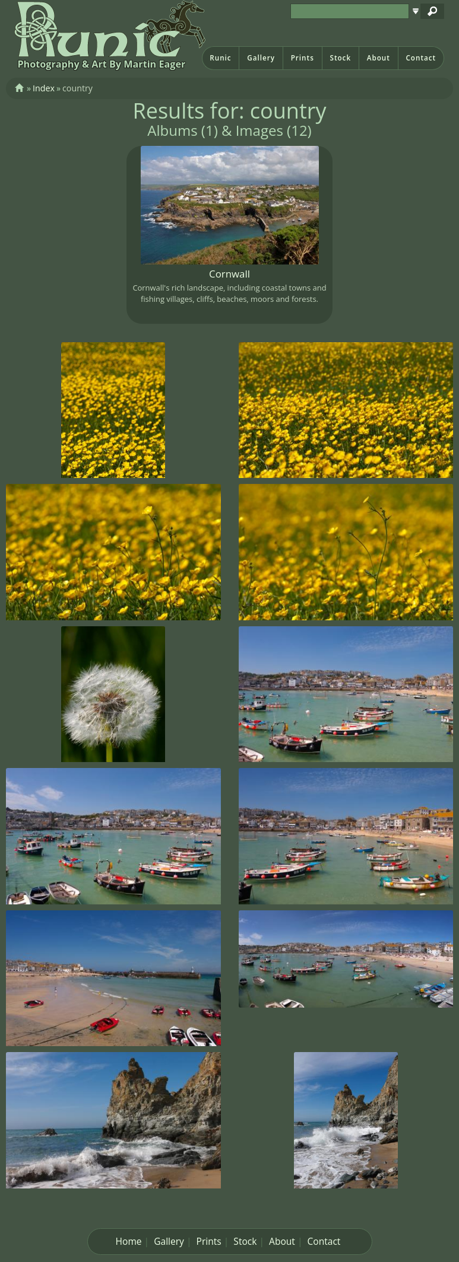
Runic (220, 57)
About (378, 57)
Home (129, 1241)
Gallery (261, 57)
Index (44, 88)
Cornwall (229, 274)
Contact (421, 57)
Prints (302, 57)
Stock (340, 57)
